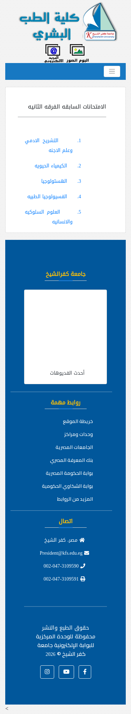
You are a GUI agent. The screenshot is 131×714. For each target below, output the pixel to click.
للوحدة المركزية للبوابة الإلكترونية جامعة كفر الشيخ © (65, 645)
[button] (85, 672)
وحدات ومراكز (78, 434)
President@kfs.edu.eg (64, 553)
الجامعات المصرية (74, 447)
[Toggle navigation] (112, 71)
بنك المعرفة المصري (71, 460)
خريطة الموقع (78, 421)
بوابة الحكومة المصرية (69, 473)
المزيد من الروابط (75, 499)
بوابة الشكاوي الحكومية (67, 486)
